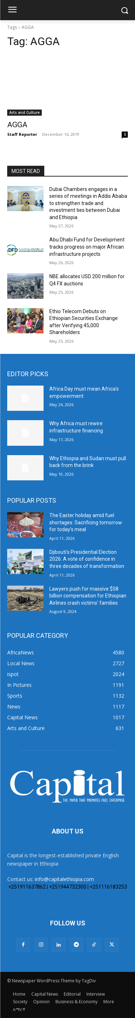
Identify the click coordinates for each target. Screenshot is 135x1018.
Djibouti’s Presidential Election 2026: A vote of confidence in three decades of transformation (86, 559)
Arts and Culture (24, 112)
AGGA (17, 124)
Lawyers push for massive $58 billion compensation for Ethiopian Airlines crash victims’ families (87, 596)
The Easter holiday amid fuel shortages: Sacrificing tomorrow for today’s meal (85, 522)
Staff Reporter (22, 134)
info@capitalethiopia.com (64, 879)
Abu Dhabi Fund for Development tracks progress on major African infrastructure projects (87, 247)
